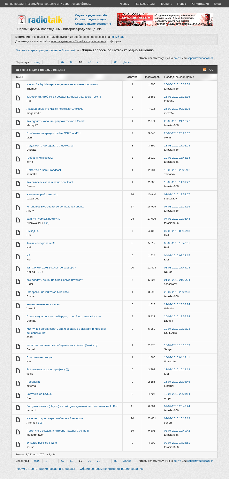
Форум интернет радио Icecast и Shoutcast (45, 50)
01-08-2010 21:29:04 (177, 279)
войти (177, 58)
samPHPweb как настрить (43, 218)
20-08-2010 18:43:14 (177, 157)
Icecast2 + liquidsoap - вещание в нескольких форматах (62, 84)
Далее (127, 62)
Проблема (33, 381)
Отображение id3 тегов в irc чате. (48, 292)
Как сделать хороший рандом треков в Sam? (55, 121)
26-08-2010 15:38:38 (177, 84)
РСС (210, 69)
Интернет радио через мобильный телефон (54, 418)
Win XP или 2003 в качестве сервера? (51, 267)
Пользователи (145, 3)
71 (98, 62)
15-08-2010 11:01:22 (177, 182)
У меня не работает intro (42, 194)
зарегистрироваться (200, 58)
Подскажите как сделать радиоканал (50, 145)
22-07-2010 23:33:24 (177, 304)
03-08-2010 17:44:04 (177, 267)
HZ (28, 255)
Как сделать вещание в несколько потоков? (54, 279)
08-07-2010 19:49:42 (177, 430)
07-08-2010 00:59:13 (177, 231)
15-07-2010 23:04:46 (177, 381)
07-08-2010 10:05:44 (177, 218)
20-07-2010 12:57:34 (177, 316)
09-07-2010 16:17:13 (177, 418)
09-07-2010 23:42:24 (177, 406)
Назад (36, 62)
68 (71, 62)
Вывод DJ (32, 231)
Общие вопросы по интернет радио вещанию (117, 50)
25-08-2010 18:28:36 (177, 96)
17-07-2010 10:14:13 (177, 369)
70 (89, 62)
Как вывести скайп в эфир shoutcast (49, 182)
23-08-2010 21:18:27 (177, 121)
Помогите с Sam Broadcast (43, 170)
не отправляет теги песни (43, 304)
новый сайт (118, 36)
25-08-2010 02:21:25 (177, 108)
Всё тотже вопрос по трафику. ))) (47, 369)
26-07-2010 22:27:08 (177, 292)
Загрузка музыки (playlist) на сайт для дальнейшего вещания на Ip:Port (72, 406)
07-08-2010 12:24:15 (177, 206)
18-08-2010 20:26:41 (177, 170)
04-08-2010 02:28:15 (177, 255)
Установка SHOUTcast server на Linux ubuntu (55, 206)
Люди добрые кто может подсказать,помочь (54, 108)
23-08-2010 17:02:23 (177, 145)
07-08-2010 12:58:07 (177, 194)
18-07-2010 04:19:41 (177, 357)
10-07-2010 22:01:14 (177, 393)
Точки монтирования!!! (40, 243)
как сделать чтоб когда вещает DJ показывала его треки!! (63, 96)
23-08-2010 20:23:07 (177, 133)
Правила (166, 3)
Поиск (181, 3)
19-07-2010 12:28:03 (177, 328)
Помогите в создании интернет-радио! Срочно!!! (57, 430)
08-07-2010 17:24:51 (177, 442)
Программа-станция (39, 357)
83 (115, 62)
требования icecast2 (39, 157)
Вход (217, 3)
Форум (125, 3)
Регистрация (200, 3)
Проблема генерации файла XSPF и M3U (53, 133)
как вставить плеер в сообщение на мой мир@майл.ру (62, 345)
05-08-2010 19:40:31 (177, 243)
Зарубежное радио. (39, 393)
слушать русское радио (41, 442)
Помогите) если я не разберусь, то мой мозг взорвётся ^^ (63, 316)
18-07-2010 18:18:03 (177, 345)
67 (62, 62)
